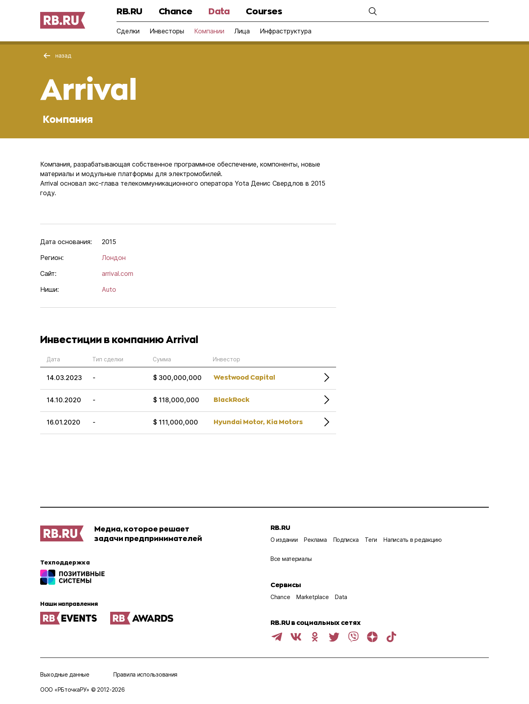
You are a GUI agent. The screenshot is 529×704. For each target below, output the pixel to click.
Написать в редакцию (412, 539)
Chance (175, 11)
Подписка (346, 539)
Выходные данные (64, 674)
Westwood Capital (244, 377)
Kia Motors (284, 421)
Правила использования (145, 674)
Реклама (315, 539)
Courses (264, 11)
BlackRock (231, 399)
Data (218, 11)
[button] (372, 11)
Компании (209, 31)
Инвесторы (167, 31)
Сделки (128, 31)
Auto (109, 289)
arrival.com (117, 273)
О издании (284, 539)
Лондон (114, 258)
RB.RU (129, 11)
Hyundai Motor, (239, 421)
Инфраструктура (285, 31)
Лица (242, 31)
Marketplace (312, 596)
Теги (371, 539)
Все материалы (290, 558)
